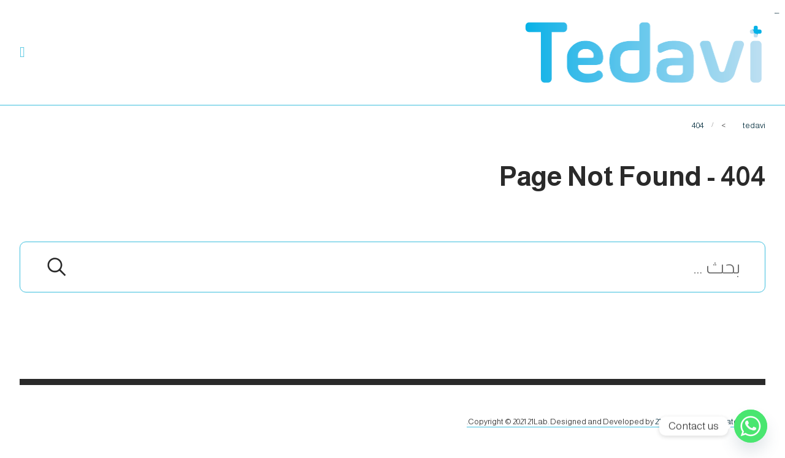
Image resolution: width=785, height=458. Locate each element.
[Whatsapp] (750, 426)
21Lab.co (670, 421)
